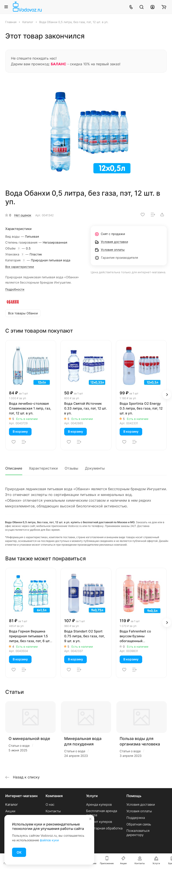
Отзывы (71, 468)
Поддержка (135, 818)
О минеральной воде (29, 738)
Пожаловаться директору (137, 833)
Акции (10, 811)
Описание (13, 468)
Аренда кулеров (99, 804)
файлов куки (49, 840)
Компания (54, 796)
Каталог (11, 804)
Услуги (92, 796)
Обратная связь (138, 824)
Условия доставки (140, 804)
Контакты (53, 811)
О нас (50, 804)
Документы (95, 468)
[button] (166, 394)
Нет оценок (22, 215)
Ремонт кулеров (99, 822)
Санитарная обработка (104, 828)
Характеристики (43, 468)
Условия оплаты (139, 811)
